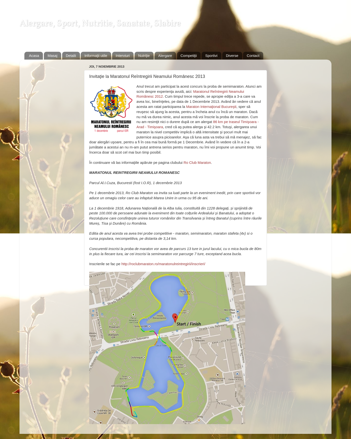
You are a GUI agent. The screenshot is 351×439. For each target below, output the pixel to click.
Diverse (232, 55)
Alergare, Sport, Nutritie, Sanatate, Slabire (100, 24)
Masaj (52, 55)
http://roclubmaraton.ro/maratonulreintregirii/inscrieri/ (163, 264)
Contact (253, 55)
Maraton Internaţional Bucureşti (211, 107)
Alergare (165, 55)
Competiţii (189, 55)
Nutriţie (144, 55)
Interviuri (123, 55)
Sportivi (211, 55)
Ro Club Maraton (197, 163)
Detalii (71, 55)
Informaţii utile (95, 55)
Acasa (34, 55)
